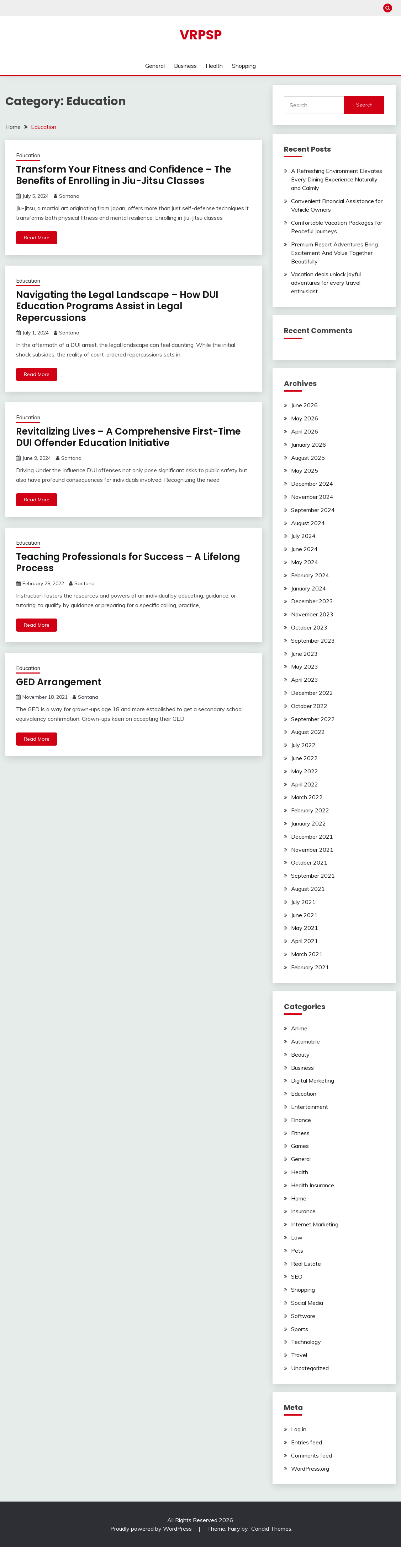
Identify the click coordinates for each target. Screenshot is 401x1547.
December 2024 (312, 483)
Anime (299, 1028)
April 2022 (304, 784)
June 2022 (304, 758)
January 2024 (308, 588)
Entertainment (309, 1106)
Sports (299, 1329)
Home (298, 1198)
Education (28, 155)
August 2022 (308, 731)
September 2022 (313, 719)
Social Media (307, 1302)
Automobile (305, 1041)
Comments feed (311, 1455)
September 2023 (313, 640)
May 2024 (304, 562)
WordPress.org (310, 1468)
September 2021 (313, 875)
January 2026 (308, 444)
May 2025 (304, 470)
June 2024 (304, 548)
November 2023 (312, 614)
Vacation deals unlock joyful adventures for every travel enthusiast (326, 283)
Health (214, 65)
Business (185, 65)
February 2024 (310, 575)
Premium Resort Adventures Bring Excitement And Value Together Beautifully (334, 253)
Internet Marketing (314, 1224)
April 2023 (304, 679)
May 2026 (304, 418)
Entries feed (306, 1442)
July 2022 (303, 744)
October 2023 (309, 627)
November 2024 (312, 496)
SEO (296, 1276)
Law (296, 1237)
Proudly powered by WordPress (151, 1528)
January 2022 (308, 823)
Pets (297, 1250)
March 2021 (307, 954)
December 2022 (312, 692)
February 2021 (310, 967)
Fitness (300, 1133)
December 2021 (312, 836)
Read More (36, 237)
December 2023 (312, 601)
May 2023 (304, 666)
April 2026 (304, 431)
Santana (69, 196)
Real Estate (306, 1263)
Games (300, 1145)
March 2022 (307, 797)
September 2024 (313, 509)
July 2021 (303, 901)
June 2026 (304, 405)
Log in (298, 1429)
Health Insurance (312, 1185)
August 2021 (308, 888)
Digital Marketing (312, 1080)
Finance (301, 1119)
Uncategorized (310, 1368)
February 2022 (310, 810)
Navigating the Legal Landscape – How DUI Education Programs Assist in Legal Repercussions (117, 306)
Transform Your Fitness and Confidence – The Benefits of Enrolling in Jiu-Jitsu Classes (123, 175)
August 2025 (308, 457)
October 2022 (309, 705)
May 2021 (304, 927)
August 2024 (308, 523)
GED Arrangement (58, 682)
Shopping (244, 65)
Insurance (303, 1211)
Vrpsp (201, 35)
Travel (299, 1354)
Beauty (300, 1054)
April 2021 (304, 940)
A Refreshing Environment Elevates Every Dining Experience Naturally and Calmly (336, 179)
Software (303, 1315)
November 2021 (312, 849)
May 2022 (304, 771)
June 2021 (304, 915)
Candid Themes (271, 1528)
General (155, 65)
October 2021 (309, 862)
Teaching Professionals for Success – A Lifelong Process (128, 562)
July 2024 (303, 535)
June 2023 (304, 653)
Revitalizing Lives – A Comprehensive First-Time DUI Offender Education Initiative (128, 437)
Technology (306, 1341)
